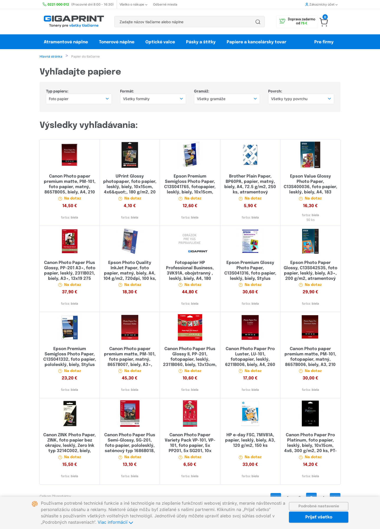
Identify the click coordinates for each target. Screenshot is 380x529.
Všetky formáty (136, 99)
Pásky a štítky (201, 42)
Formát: (127, 91)
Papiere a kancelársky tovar (257, 42)
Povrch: (275, 91)
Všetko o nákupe (133, 4)
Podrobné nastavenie (318, 506)
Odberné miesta (165, 4)
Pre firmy (324, 42)
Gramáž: (201, 91)
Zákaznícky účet (321, 4)
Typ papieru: (57, 91)
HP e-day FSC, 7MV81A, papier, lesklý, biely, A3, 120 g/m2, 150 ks (250, 440)
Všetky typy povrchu (289, 99)
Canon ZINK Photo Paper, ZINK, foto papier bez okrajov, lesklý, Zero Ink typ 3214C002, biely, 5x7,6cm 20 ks (69, 446)
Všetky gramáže (211, 99)
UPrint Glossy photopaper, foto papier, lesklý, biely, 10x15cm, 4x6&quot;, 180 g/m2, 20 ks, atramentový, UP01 (129, 187)
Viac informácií (115, 522)
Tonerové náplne (116, 42)
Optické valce (160, 42)
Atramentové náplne (66, 42)
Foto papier (58, 99)
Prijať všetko (318, 517)
